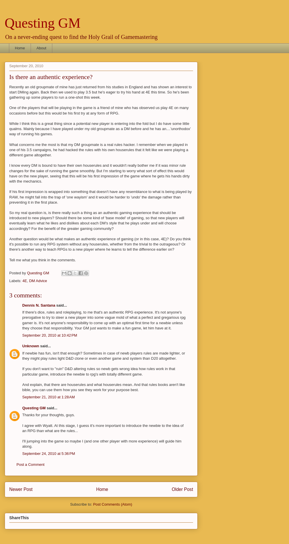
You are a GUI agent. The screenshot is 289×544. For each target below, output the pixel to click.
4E (25, 281)
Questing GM (43, 23)
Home (20, 48)
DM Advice (38, 281)
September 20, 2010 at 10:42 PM (49, 335)
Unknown (30, 346)
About (41, 48)
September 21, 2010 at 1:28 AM (48, 397)
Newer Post (21, 489)
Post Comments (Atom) (112, 504)
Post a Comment (30, 464)
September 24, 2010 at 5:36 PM (48, 453)
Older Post (182, 489)
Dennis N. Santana (38, 305)
